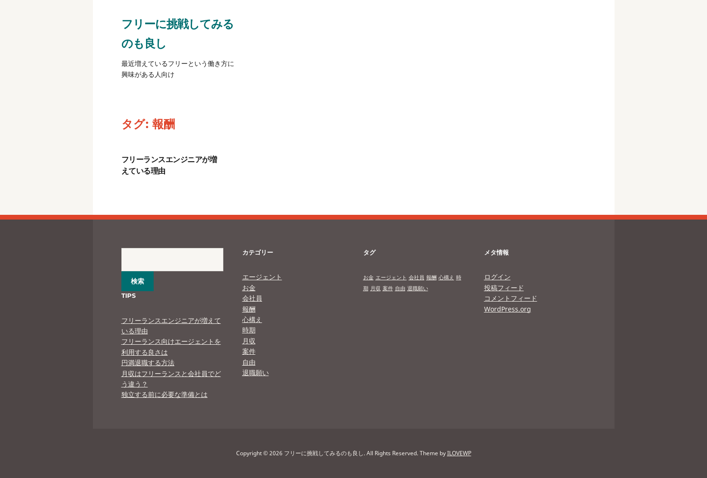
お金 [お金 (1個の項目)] (368, 277)
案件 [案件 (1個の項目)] (388, 288)
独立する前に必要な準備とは (164, 394)
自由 (249, 362)
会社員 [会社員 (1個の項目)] (416, 277)
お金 (249, 287)
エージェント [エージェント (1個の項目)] (391, 277)
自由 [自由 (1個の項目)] (400, 288)
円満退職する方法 (147, 362)
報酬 (249, 308)
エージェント (262, 276)
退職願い (255, 372)
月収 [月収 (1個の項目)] (375, 288)
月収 (249, 340)
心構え (252, 319)
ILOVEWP (459, 453)
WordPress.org (507, 308)
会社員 (252, 298)
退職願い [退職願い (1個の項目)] (417, 288)
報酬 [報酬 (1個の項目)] (431, 277)
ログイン (497, 276)
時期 (249, 329)
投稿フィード (504, 287)
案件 (249, 351)
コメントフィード (510, 298)
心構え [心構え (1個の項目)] (446, 277)
